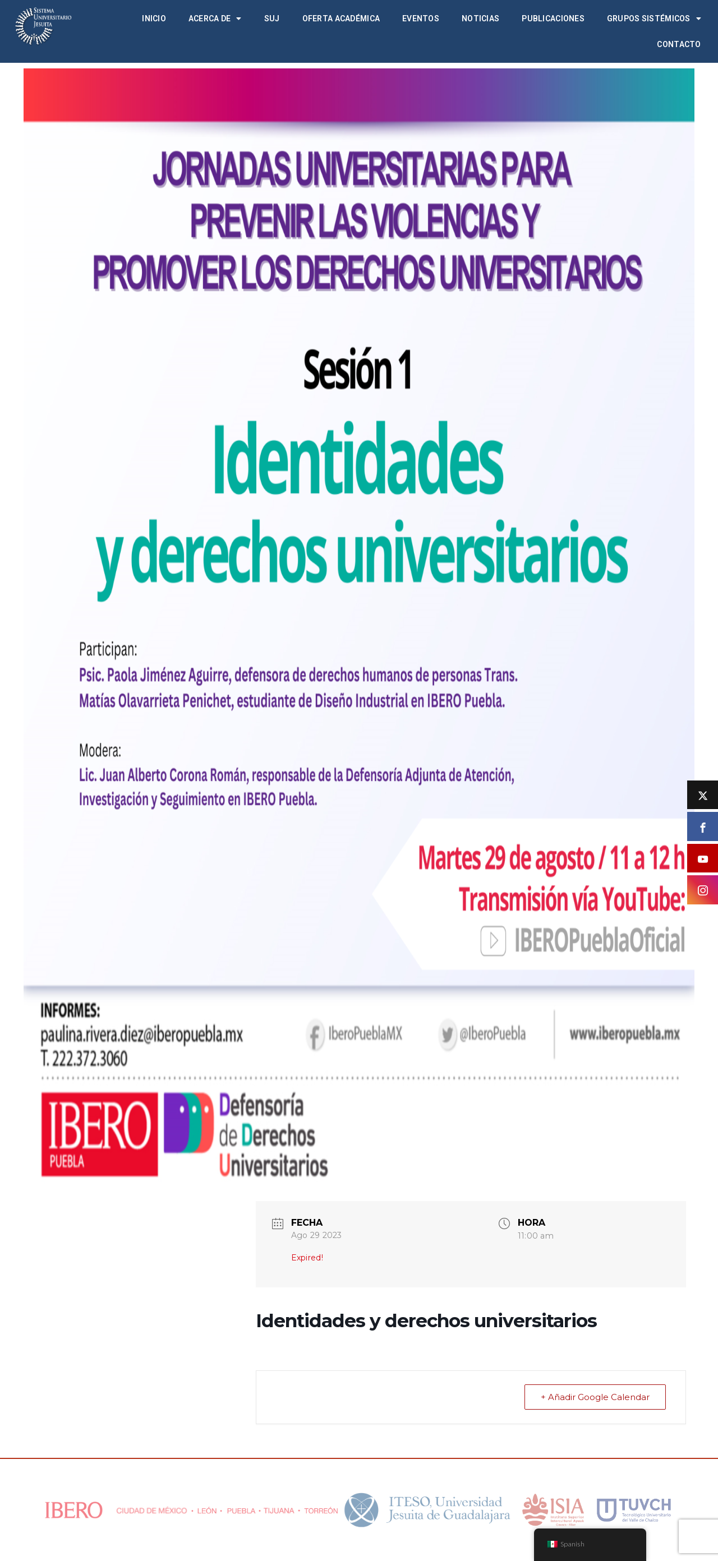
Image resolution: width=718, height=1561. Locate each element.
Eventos (420, 18)
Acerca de (215, 18)
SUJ (272, 18)
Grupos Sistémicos (654, 18)
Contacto (679, 44)
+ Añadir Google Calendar (595, 1397)
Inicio (154, 18)
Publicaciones (553, 18)
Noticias (480, 18)
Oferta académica (341, 18)
